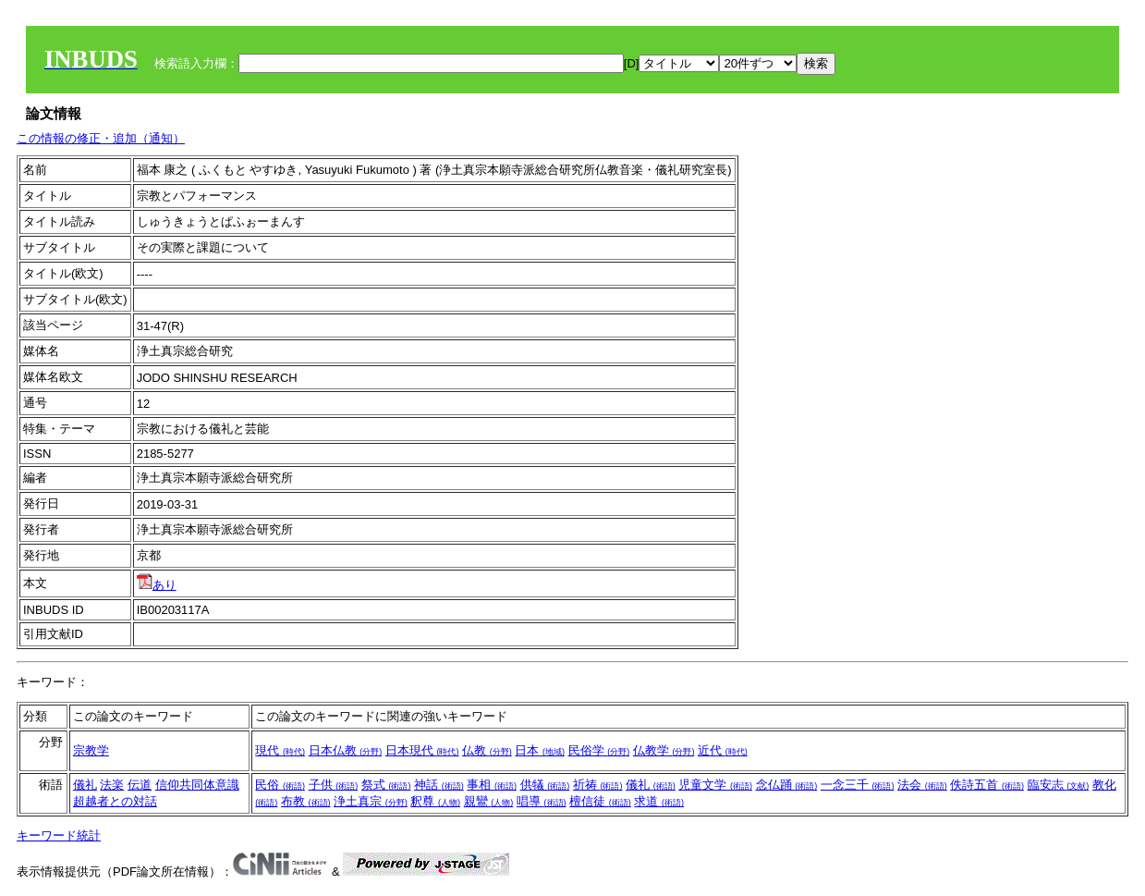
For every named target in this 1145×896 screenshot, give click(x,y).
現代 (280, 750)
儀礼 (85, 785)
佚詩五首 (987, 785)
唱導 (541, 801)
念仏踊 (787, 785)
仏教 (487, 750)
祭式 (386, 785)
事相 (492, 785)
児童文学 (715, 785)
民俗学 (599, 750)
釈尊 (435, 801)
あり (157, 585)
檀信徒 (600, 801)
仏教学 (664, 750)
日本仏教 (346, 750)
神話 (439, 785)
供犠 (545, 785)
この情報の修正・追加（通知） (101, 138)
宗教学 (91, 750)
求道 (659, 801)
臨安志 (1059, 785)
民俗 (280, 785)
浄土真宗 (371, 801)
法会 (922, 785)
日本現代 (422, 750)
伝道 (140, 785)
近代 (723, 750)
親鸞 (489, 801)
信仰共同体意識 (197, 785)
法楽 (112, 785)
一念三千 (858, 785)
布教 (306, 801)
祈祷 (598, 785)
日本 (540, 750)
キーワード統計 (59, 835)
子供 (334, 785)
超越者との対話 (115, 801)
